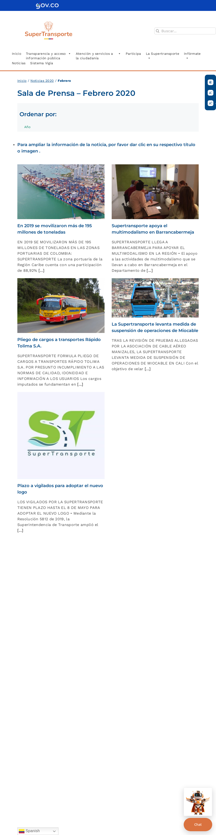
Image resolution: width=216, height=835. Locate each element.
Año (29, 128)
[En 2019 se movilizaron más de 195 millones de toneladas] (61, 191)
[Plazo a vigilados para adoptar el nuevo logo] (61, 435)
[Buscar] (157, 31)
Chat (198, 824)
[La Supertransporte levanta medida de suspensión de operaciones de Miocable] (155, 298)
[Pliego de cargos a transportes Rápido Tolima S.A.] (61, 305)
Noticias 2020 (42, 81)
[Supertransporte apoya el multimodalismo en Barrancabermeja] (155, 191)
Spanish (29, 831)
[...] (40, 270)
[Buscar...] (185, 31)
